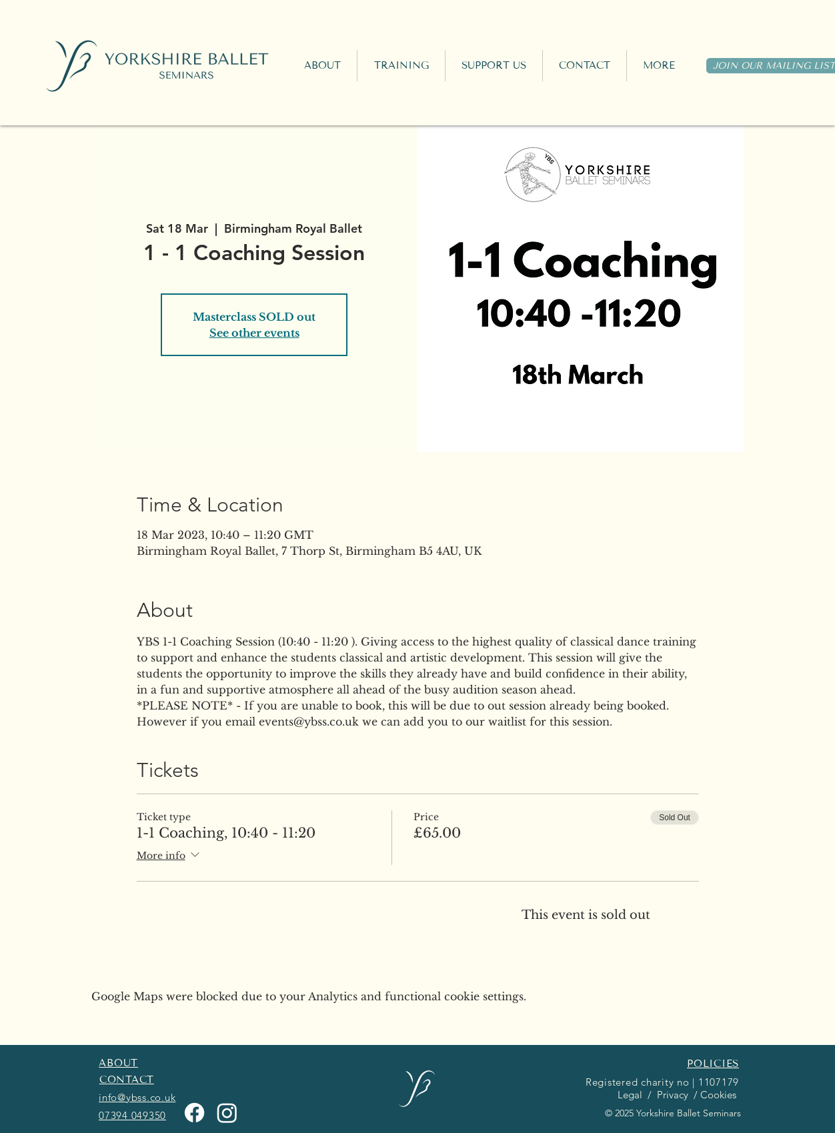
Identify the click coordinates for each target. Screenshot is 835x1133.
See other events (254, 332)
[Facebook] (194, 1113)
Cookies (719, 1094)
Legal (628, 1094)
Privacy (671, 1094)
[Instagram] (227, 1113)
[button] (401, 65)
